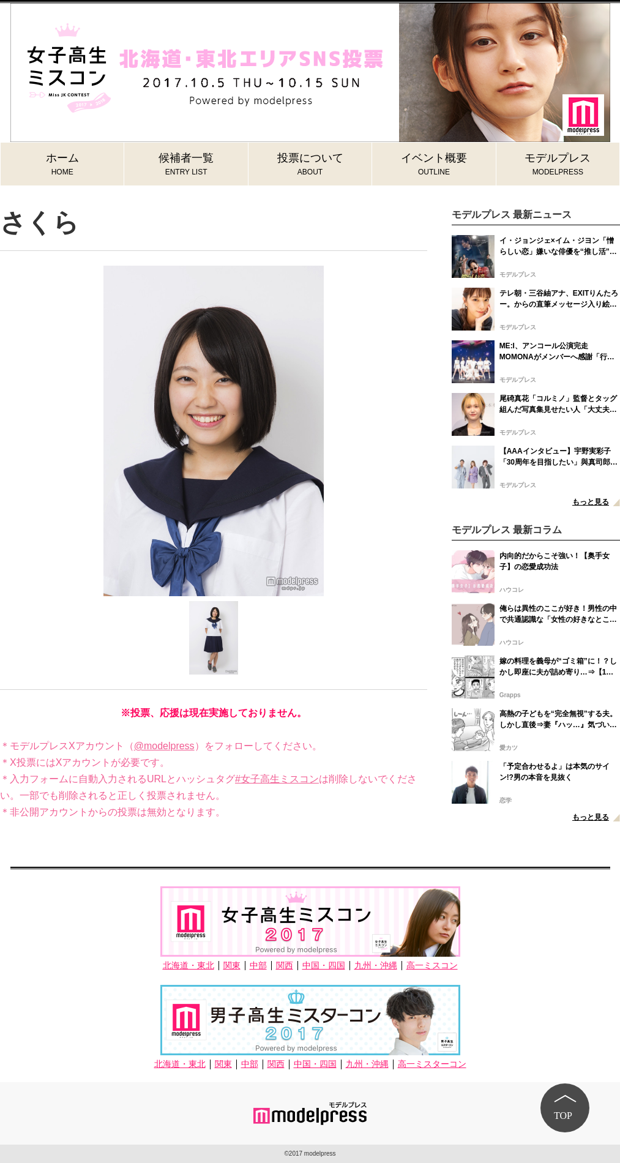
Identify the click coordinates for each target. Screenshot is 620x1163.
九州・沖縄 (375, 965)
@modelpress (164, 746)
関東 (232, 965)
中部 (258, 965)
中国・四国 (323, 965)
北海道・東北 (188, 965)
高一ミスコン (432, 965)
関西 (284, 965)
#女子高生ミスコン (277, 779)
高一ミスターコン (432, 1064)
